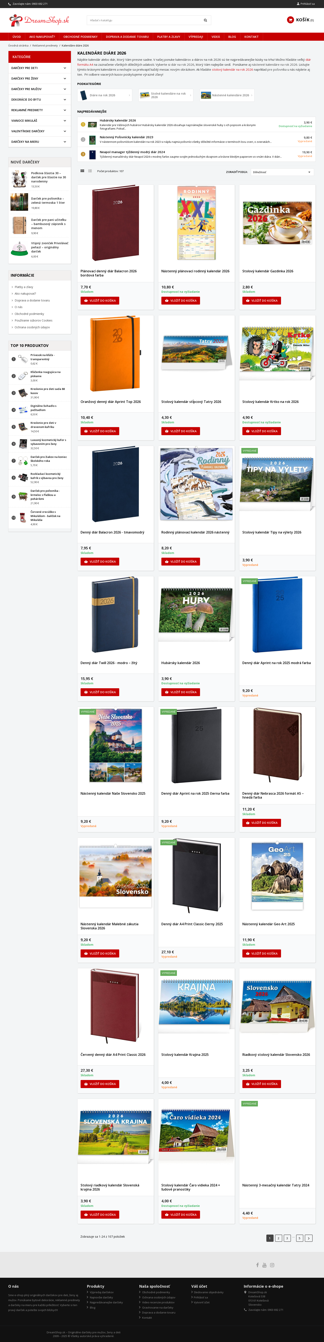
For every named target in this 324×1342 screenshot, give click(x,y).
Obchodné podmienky (80, 37)
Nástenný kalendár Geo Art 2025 (268, 924)
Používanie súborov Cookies (33, 320)
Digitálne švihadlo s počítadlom (43, 408)
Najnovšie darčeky (101, 1297)
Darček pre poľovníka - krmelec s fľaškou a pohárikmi (45, 495)
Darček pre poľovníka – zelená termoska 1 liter (48, 200)
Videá (216, 37)
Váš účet (199, 1286)
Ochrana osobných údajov (32, 327)
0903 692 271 (40, 4)
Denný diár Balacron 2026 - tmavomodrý (112, 532)
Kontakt (251, 37)
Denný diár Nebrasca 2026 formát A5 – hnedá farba (273, 795)
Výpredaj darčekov (101, 1292)
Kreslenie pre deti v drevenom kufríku (43, 425)
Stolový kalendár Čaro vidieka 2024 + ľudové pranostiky (190, 1187)
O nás (18, 307)
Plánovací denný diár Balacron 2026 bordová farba (109, 273)
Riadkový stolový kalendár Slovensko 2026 (276, 1054)
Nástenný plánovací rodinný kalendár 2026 (195, 271)
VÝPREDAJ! (196, 37)
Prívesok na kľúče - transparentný (43, 357)
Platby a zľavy (168, 37)
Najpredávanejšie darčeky (106, 1302)
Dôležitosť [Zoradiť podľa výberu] (282, 172)
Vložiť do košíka (100, 301)
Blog (232, 37)
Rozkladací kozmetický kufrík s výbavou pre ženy (47, 476)
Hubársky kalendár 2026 (118, 120)
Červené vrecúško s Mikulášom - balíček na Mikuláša (45, 516)
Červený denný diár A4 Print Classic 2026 (113, 1054)
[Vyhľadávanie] (149, 20)
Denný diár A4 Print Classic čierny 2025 (192, 924)
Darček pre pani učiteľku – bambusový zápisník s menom (48, 224)
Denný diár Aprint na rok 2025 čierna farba (195, 793)
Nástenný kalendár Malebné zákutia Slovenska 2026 (109, 926)
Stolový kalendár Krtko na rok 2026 (270, 401)
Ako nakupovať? (42, 37)
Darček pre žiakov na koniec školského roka (49, 459)
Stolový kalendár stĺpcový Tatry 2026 (191, 401)
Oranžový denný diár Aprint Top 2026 (111, 401)
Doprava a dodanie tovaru (127, 37)
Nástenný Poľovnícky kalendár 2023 (126, 137)
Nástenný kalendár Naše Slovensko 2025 (113, 793)
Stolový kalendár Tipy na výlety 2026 (271, 532)
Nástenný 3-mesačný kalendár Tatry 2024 (275, 1185)
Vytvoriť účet (202, 1302)
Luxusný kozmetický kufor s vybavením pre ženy (48, 442)
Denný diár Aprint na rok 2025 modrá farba (276, 663)
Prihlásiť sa (201, 1297)
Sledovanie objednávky (209, 1292)
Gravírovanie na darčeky (157, 1307)
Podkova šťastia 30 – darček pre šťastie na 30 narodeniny (48, 177)
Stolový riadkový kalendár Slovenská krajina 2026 (110, 1187)
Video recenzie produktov (158, 1302)
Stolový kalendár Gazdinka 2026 (267, 271)
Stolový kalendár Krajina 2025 (185, 1054)
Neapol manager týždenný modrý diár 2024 (132, 152)
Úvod (17, 37)
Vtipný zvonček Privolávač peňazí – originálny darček (49, 247)
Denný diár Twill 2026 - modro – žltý (109, 663)
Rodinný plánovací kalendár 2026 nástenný (195, 532)
